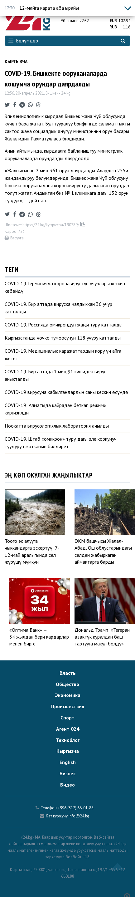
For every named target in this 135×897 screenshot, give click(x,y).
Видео (67, 785)
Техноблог (68, 740)
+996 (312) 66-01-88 (76, 808)
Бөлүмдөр (23, 40)
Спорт (67, 717)
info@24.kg (79, 816)
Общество (67, 684)
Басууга (14, 238)
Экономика (67, 695)
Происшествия (67, 706)
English (68, 762)
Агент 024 (67, 729)
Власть (68, 673)
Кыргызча (16, 61)
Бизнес (67, 773)
